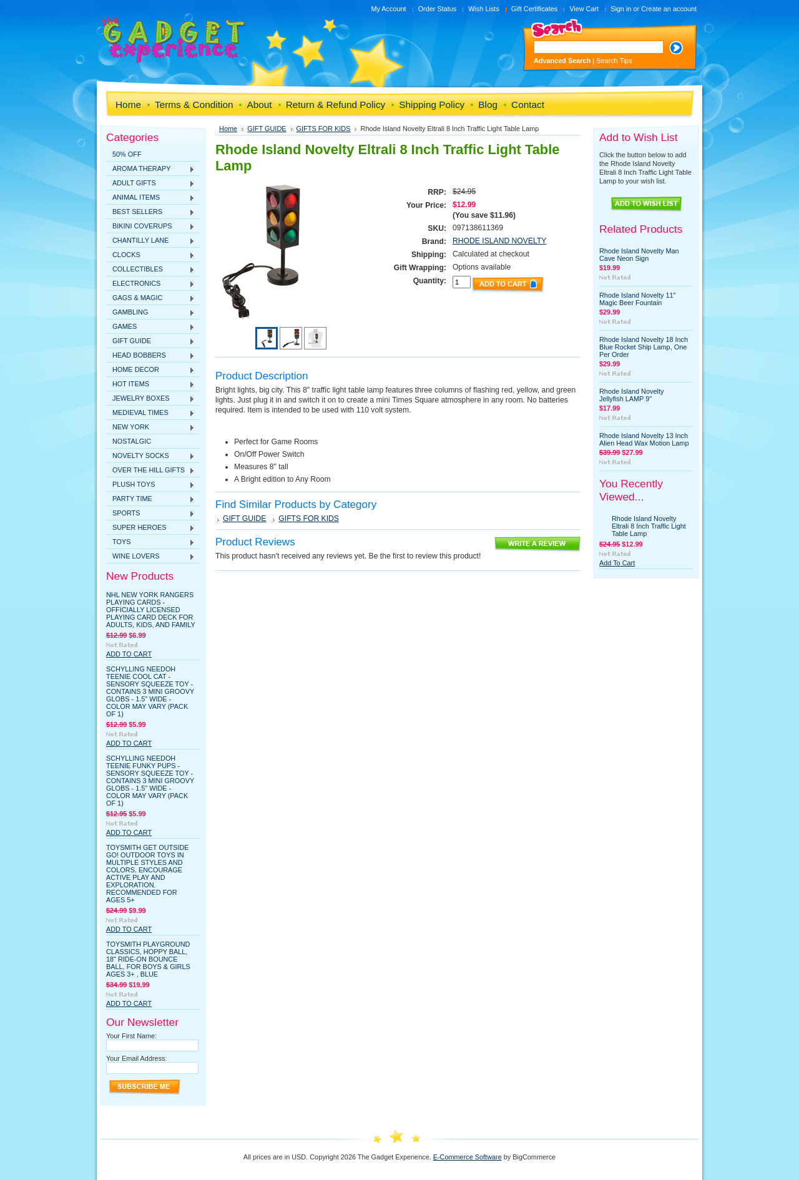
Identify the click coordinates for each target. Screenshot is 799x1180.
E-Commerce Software (467, 1157)
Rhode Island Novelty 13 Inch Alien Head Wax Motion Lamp (644, 439)
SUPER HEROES (150, 528)
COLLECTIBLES (150, 269)
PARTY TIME (150, 499)
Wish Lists (483, 8)
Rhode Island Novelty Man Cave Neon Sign (639, 254)
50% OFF (127, 154)
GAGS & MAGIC (150, 298)
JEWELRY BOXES (150, 398)
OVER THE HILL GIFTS (150, 470)
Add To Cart (129, 654)
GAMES (150, 327)
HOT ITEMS (150, 384)
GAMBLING (150, 312)
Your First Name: (131, 1036)
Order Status (437, 8)
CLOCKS (150, 255)
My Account (388, 8)
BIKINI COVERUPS (150, 226)
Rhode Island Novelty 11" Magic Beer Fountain (637, 298)
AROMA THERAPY (150, 169)
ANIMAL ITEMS (150, 197)
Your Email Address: (136, 1058)
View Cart (584, 8)
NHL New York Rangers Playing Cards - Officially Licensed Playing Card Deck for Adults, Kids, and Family (150, 609)
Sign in (620, 8)
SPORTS (150, 513)
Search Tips (614, 60)
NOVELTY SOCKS (150, 456)
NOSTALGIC (131, 441)
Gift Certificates (534, 8)
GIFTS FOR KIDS (324, 128)
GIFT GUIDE (150, 341)
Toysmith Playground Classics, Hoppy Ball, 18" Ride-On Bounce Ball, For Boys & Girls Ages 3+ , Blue (148, 959)
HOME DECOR (150, 370)
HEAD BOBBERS (150, 355)
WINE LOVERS (150, 556)
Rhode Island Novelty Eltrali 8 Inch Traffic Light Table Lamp (649, 526)
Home (228, 128)
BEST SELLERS (150, 212)
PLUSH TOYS (150, 484)
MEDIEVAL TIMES (150, 413)
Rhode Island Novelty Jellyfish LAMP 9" (631, 395)
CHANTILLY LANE (150, 240)
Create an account (669, 8)
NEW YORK (150, 427)
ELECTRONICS (150, 284)
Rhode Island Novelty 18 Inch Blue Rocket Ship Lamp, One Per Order (643, 347)
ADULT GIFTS (150, 183)
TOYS (150, 542)
